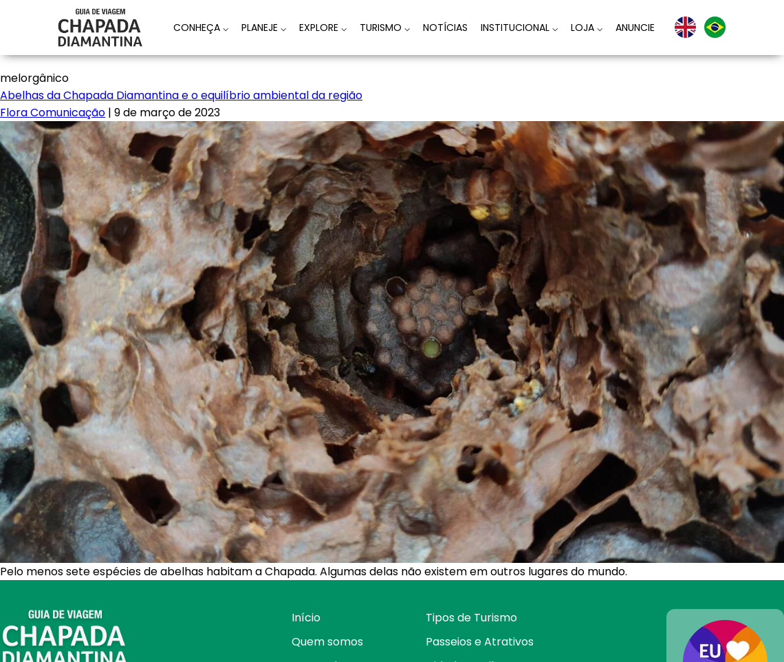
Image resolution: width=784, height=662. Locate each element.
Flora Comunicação (52, 112)
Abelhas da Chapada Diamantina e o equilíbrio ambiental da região (181, 95)
